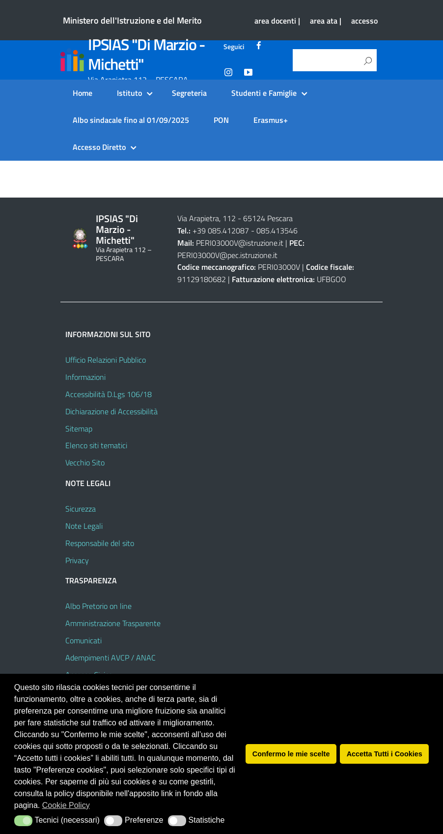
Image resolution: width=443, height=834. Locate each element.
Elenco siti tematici (96, 445)
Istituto (129, 93)
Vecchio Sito (85, 462)
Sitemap (78, 428)
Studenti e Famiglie (264, 93)
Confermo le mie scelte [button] (291, 754)
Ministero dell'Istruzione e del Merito (132, 20)
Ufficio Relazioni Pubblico (105, 360)
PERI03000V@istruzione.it (239, 243)
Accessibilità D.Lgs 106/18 (108, 394)
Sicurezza (80, 509)
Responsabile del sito (99, 543)
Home (82, 93)
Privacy (77, 560)
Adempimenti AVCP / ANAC (110, 657)
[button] (23, 820)
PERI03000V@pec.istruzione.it (227, 255)
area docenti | (277, 21)
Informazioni (85, 377)
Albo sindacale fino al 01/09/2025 (131, 120)
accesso (364, 21)
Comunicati (83, 640)
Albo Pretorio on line (98, 606)
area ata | (325, 21)
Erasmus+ (270, 120)
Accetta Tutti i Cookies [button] (384, 754)
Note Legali (84, 526)
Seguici (233, 46)
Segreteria (189, 93)
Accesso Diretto (99, 147)
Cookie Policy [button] (66, 805)
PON (221, 120)
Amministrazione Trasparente (113, 623)
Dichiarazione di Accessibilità (111, 411)
